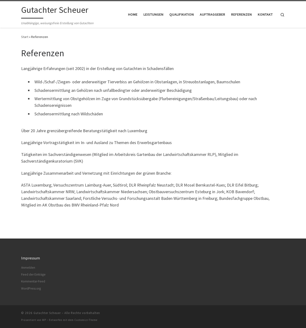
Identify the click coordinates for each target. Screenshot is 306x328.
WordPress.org (31, 288)
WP (44, 320)
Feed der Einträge (33, 274)
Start (24, 37)
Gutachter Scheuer (47, 313)
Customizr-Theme (85, 320)
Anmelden (28, 267)
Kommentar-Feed (33, 281)
